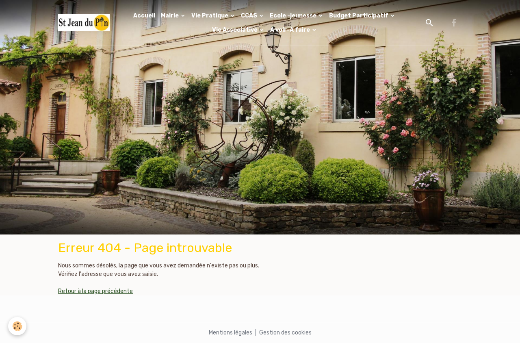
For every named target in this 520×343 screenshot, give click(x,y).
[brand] (84, 22)
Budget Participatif (359, 15)
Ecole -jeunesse (294, 15)
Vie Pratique (210, 15)
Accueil (144, 15)
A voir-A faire (290, 29)
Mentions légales (230, 332)
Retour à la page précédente (95, 291)
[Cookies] (17, 326)
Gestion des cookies (285, 332)
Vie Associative (235, 29)
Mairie (170, 15)
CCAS (249, 15)
